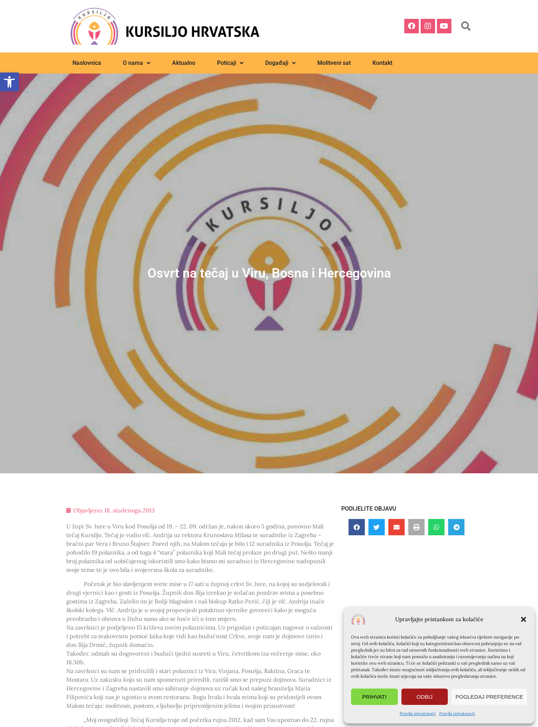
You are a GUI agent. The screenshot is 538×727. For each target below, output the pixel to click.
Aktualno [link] (183, 62)
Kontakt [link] (382, 62)
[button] (523, 619)
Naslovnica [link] (86, 62)
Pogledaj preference (489, 697)
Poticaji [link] (230, 63)
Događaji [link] (280, 63)
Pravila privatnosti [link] (417, 713)
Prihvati (374, 697)
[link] (9, 81)
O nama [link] (136, 63)
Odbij (425, 697)
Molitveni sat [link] (334, 62)
